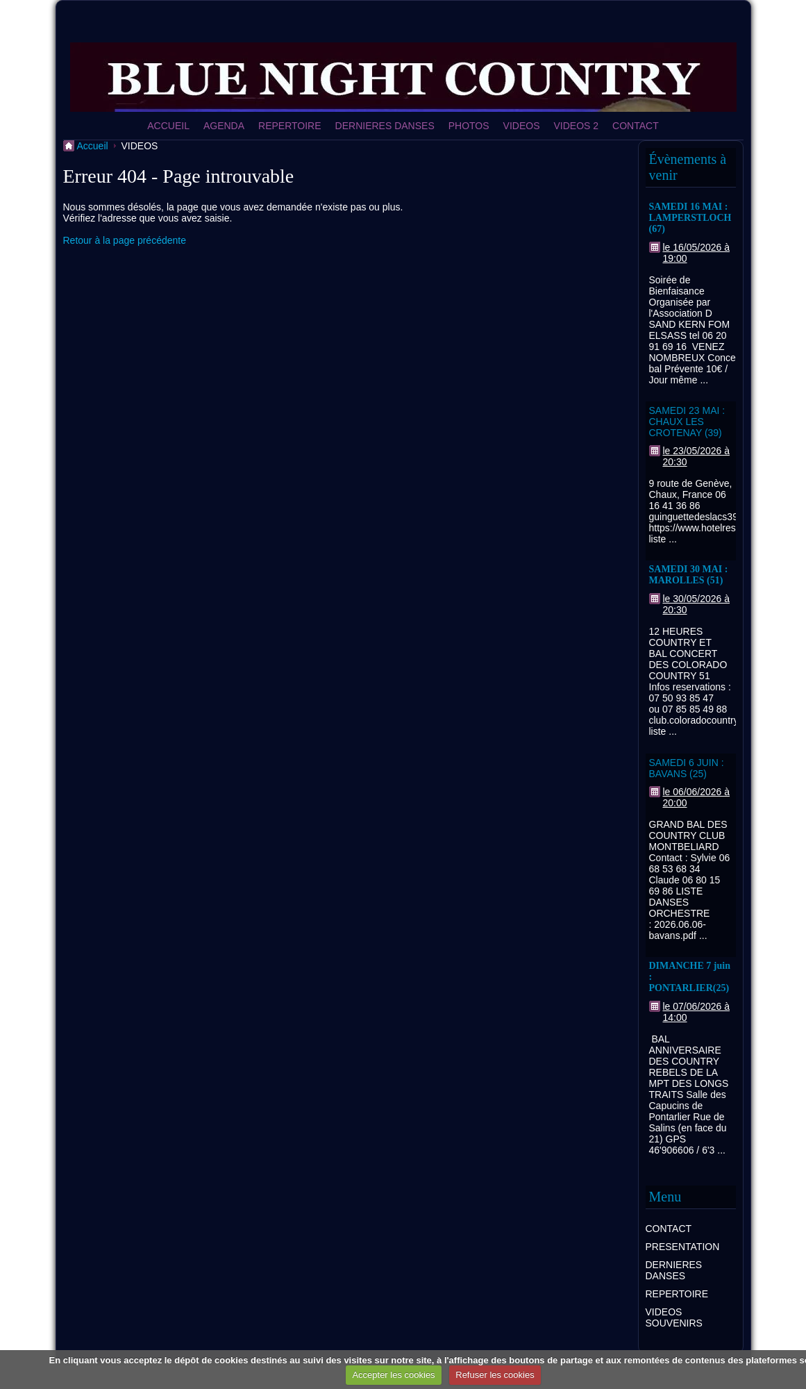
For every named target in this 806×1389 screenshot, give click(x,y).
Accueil (92, 145)
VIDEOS (521, 125)
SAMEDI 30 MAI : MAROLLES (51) (688, 574)
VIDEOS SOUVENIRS (674, 1317)
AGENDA (223, 125)
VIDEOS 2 (576, 125)
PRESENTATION (683, 1246)
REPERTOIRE (289, 125)
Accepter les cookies (393, 1375)
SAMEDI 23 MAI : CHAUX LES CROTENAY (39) (687, 421)
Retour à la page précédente (124, 240)
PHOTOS (468, 125)
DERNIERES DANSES (385, 125)
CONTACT (635, 125)
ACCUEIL (168, 125)
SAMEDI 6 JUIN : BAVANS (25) (686, 768)
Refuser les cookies (494, 1375)
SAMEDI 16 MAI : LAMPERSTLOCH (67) (690, 217)
